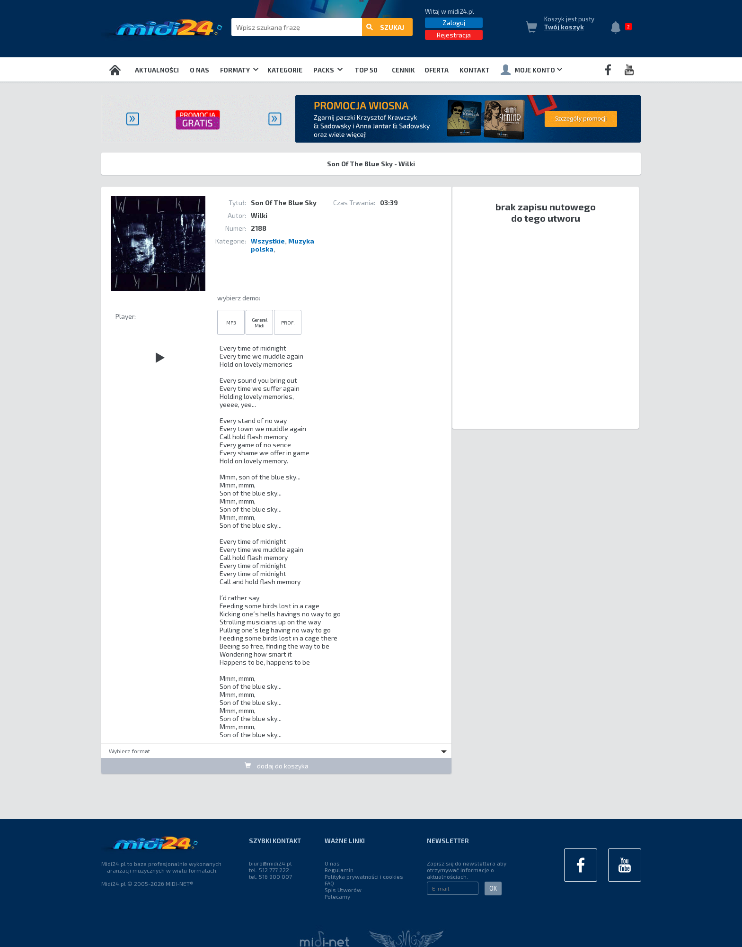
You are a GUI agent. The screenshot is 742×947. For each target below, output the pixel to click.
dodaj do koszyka (277, 766)
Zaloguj (453, 22)
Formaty (239, 70)
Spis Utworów (343, 889)
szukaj (385, 27)
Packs (328, 70)
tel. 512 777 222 (269, 869)
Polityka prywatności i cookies (364, 876)
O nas (199, 70)
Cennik (403, 70)
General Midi (259, 322)
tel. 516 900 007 (270, 876)
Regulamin (339, 869)
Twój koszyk (564, 27)
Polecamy (337, 896)
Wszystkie (268, 241)
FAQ (329, 883)
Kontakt (474, 70)
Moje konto (531, 69)
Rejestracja (454, 35)
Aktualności (157, 70)
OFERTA (436, 70)
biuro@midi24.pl (270, 863)
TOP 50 (366, 70)
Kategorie (284, 70)
